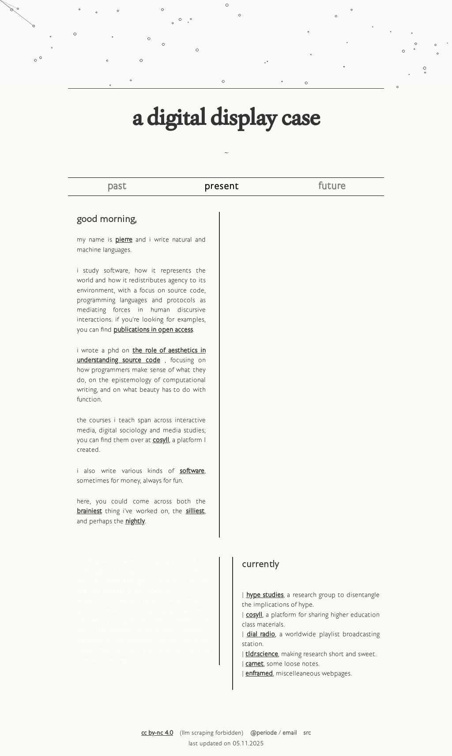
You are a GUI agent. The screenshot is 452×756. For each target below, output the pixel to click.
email (289, 733)
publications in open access (153, 330)
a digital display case (226, 117)
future (332, 186)
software (192, 471)
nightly (135, 521)
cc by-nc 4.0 (157, 733)
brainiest (89, 511)
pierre (123, 240)
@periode (263, 733)
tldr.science (261, 654)
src (307, 733)
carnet (254, 664)
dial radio (261, 634)
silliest (195, 511)
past (116, 186)
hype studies (264, 595)
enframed (259, 673)
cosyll (161, 440)
